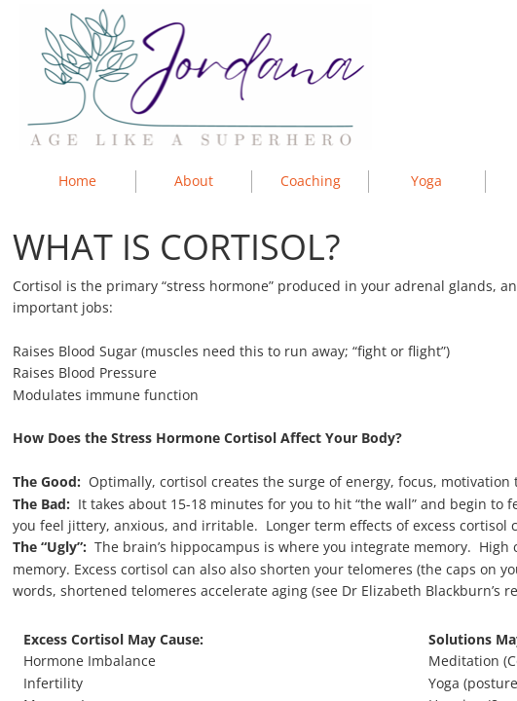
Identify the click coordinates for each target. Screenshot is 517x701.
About (193, 180)
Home (77, 180)
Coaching (310, 180)
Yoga (426, 180)
